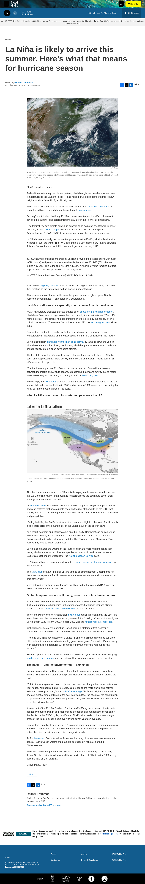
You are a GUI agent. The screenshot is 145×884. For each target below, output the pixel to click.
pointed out (74, 614)
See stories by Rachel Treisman (44, 805)
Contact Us (55, 860)
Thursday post (53, 229)
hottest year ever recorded (98, 622)
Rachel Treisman (24, 82)
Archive (84, 854)
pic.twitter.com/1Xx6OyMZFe (66, 269)
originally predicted (49, 285)
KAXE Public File (119, 854)
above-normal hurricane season (96, 311)
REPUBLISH (23, 834)
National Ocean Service (81, 556)
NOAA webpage (73, 691)
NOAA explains (38, 505)
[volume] (15, 13)
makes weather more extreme (60, 608)
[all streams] (131, 13)
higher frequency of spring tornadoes (94, 562)
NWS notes (50, 381)
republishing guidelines (110, 834)
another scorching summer (41, 658)
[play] (7, 13)
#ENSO (31, 259)
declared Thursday (97, 206)
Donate (134, 4)
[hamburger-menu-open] (6, 4)
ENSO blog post (90, 375)
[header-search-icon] (121, 4)
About (53, 854)
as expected (85, 210)
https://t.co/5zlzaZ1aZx (38, 269)
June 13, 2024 (85, 275)
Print (136, 84)
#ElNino (65, 266)
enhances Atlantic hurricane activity (65, 342)
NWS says (36, 572)
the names (39, 738)
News (8, 39)
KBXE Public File (119, 860)
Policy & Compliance (89, 860)
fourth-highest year (100, 322)
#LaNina (86, 266)
